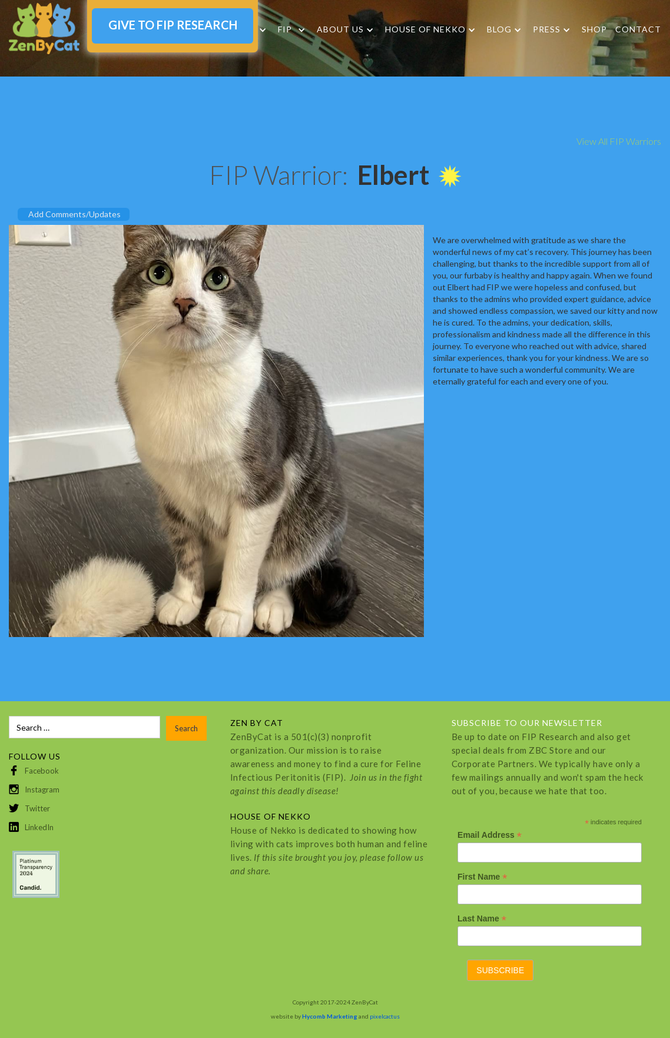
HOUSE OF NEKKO (425, 29)
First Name (482, 877)
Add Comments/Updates (74, 214)
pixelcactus (385, 1016)
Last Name (481, 918)
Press (546, 29)
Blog (499, 29)
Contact (638, 29)
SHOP (594, 29)
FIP (285, 29)
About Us (340, 29)
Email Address (489, 835)
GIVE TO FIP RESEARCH (172, 25)
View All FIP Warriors (618, 141)
